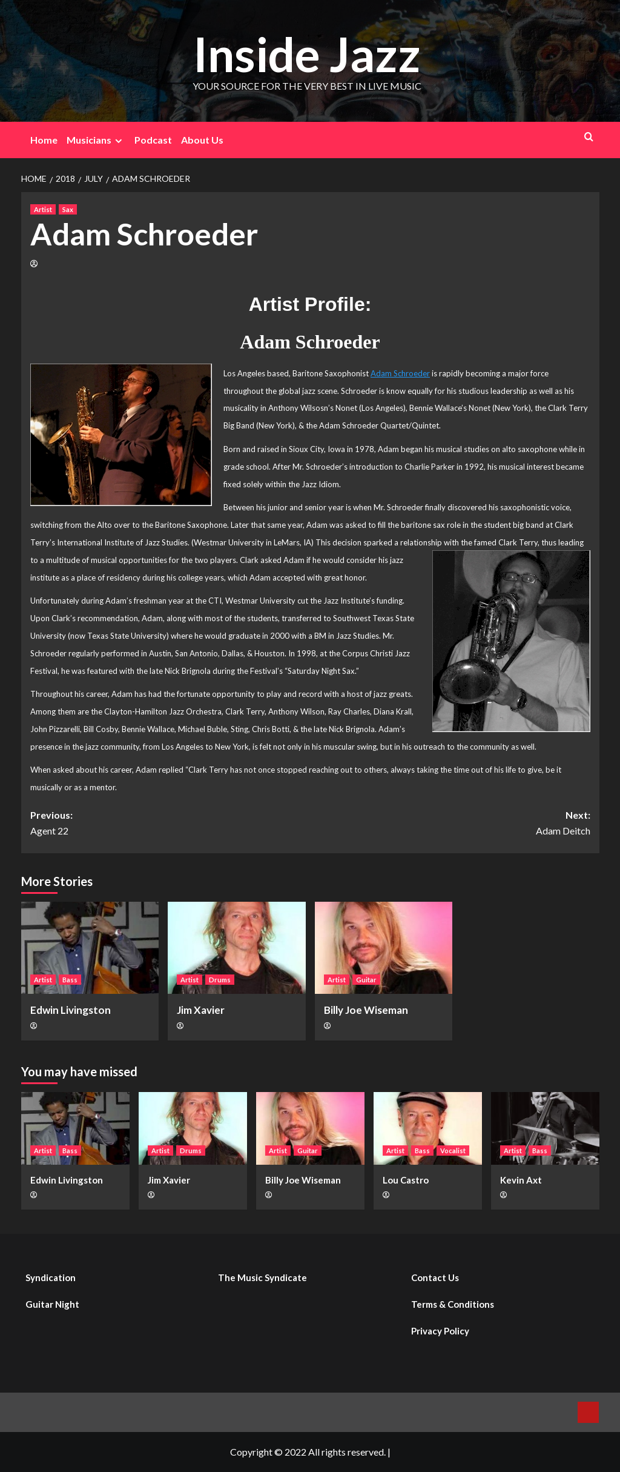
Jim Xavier (201, 1010)
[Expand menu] (118, 141)
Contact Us (435, 1277)
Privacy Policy (440, 1330)
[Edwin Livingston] (90, 948)
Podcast (153, 139)
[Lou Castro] (428, 1128)
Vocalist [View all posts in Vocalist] (453, 1150)
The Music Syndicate (262, 1277)
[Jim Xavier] (237, 948)
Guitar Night (52, 1304)
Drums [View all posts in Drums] (220, 980)
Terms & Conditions (452, 1304)
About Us (202, 139)
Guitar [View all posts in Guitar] (366, 980)
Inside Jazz (307, 52)
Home (44, 139)
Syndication (50, 1277)
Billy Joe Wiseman (366, 1010)
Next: (450, 823)
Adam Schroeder (400, 373)
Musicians (96, 140)
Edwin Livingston (70, 1010)
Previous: (170, 823)
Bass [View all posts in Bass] (70, 980)
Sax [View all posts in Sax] (67, 209)
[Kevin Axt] (545, 1128)
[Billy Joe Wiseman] (384, 948)
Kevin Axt (521, 1179)
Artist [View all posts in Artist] (43, 209)
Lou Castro (406, 1179)
